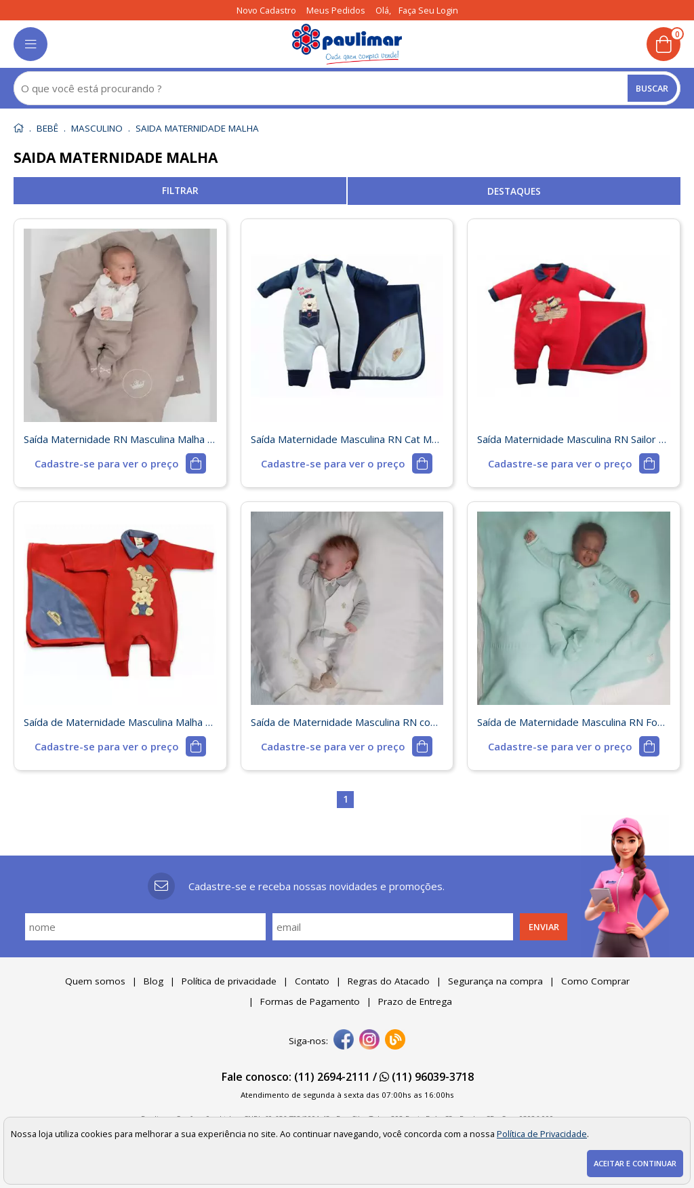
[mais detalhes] (120, 463)
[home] (347, 44)
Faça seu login (428, 10)
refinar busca (180, 190)
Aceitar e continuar (635, 1163)
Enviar (544, 927)
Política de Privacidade (542, 1134)
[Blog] (395, 1040)
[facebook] (343, 1040)
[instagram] (369, 1040)
